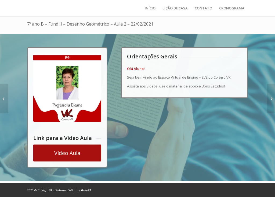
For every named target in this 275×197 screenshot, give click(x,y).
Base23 (86, 190)
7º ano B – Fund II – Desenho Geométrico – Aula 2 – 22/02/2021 (90, 24)
